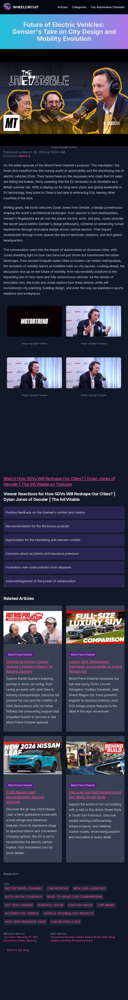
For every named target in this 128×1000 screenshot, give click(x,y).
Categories (79, 7)
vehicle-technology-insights (68, 913)
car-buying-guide (65, 922)
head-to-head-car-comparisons (74, 897)
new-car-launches (89, 888)
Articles (63, 7)
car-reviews (57, 888)
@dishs (24, 155)
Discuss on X (10, 873)
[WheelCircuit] (21, 7)
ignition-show (80, 905)
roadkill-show (50, 905)
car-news (105, 905)
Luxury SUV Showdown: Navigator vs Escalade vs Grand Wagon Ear (95, 666)
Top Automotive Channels (108, 7)
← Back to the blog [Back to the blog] (16, 950)
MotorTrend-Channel (23, 888)
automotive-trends (22, 913)
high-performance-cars (25, 922)
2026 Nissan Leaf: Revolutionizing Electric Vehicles (25, 797)
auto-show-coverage (23, 897)
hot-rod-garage (19, 905)
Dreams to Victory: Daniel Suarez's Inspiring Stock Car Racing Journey (29, 666)
